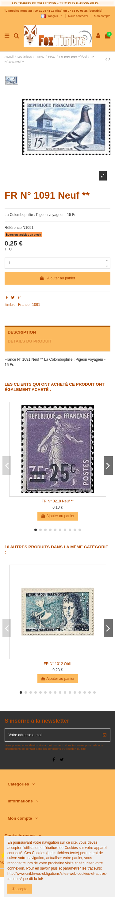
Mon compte (102, 16)
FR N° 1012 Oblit (58, 664)
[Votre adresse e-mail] (52, 735)
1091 (36, 304)
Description (22, 332)
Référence (13, 227)
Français (52, 16)
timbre (10, 304)
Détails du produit (30, 341)
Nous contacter (78, 16)
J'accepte (19, 889)
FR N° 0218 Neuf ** (58, 501)
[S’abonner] (104, 735)
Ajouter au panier (57, 278)
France (23, 304)
